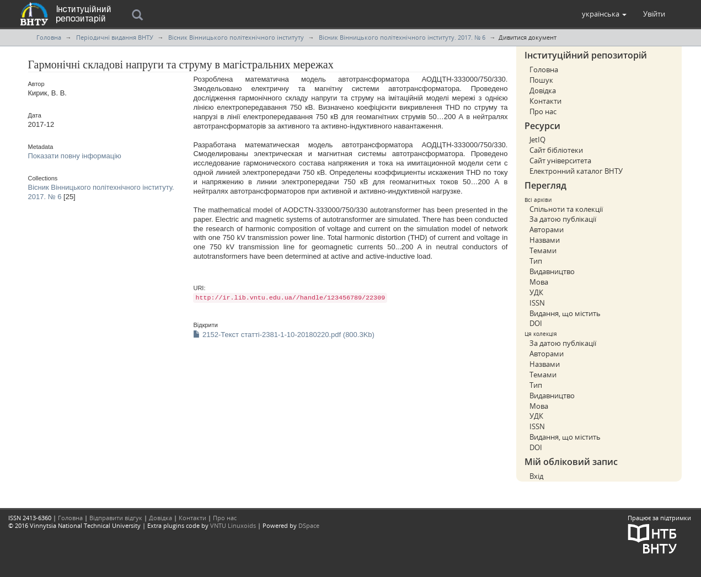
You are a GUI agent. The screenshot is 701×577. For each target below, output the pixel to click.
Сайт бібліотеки (556, 150)
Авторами (546, 229)
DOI (535, 323)
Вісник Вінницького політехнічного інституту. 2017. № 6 (402, 37)
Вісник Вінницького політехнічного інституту (236, 37)
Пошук (541, 80)
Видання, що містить (565, 313)
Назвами (544, 240)
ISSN (537, 303)
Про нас (542, 111)
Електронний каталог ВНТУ (576, 171)
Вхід (536, 476)
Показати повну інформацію (74, 156)
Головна (48, 37)
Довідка (542, 90)
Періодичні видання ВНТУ (114, 37)
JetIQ (537, 140)
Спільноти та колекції (566, 209)
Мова (538, 282)
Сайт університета (560, 160)
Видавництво (552, 271)
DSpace (308, 525)
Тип (535, 261)
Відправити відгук (115, 518)
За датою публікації (562, 219)
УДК (536, 292)
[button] (604, 14)
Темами (542, 250)
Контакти (545, 101)
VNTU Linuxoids (233, 525)
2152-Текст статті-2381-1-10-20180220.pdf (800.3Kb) (283, 334)
